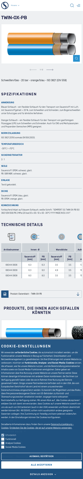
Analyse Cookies (13, 443)
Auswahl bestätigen (42, 456)
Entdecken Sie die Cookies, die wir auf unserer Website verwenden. (41, 428)
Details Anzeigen (41, 474)
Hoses (15, 5)
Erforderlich (10, 435)
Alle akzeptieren (41, 465)
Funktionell (10, 439)
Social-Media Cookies (15, 447)
